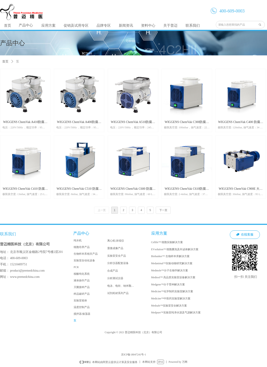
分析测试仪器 (115, 278)
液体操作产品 (82, 280)
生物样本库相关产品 (86, 253)
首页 (5, 61)
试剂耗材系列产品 (118, 293)
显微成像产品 (115, 248)
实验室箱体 (80, 300)
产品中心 (26, 25)
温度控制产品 (82, 307)
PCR (76, 267)
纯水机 (78, 240)
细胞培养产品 (82, 247)
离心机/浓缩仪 (115, 240)
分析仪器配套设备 (118, 263)
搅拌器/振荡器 (82, 313)
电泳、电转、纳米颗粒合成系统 (122, 285)
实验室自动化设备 (84, 260)
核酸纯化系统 (82, 273)
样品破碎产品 (82, 293)
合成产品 (112, 270)
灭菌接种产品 (82, 287)
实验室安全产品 (116, 255)
